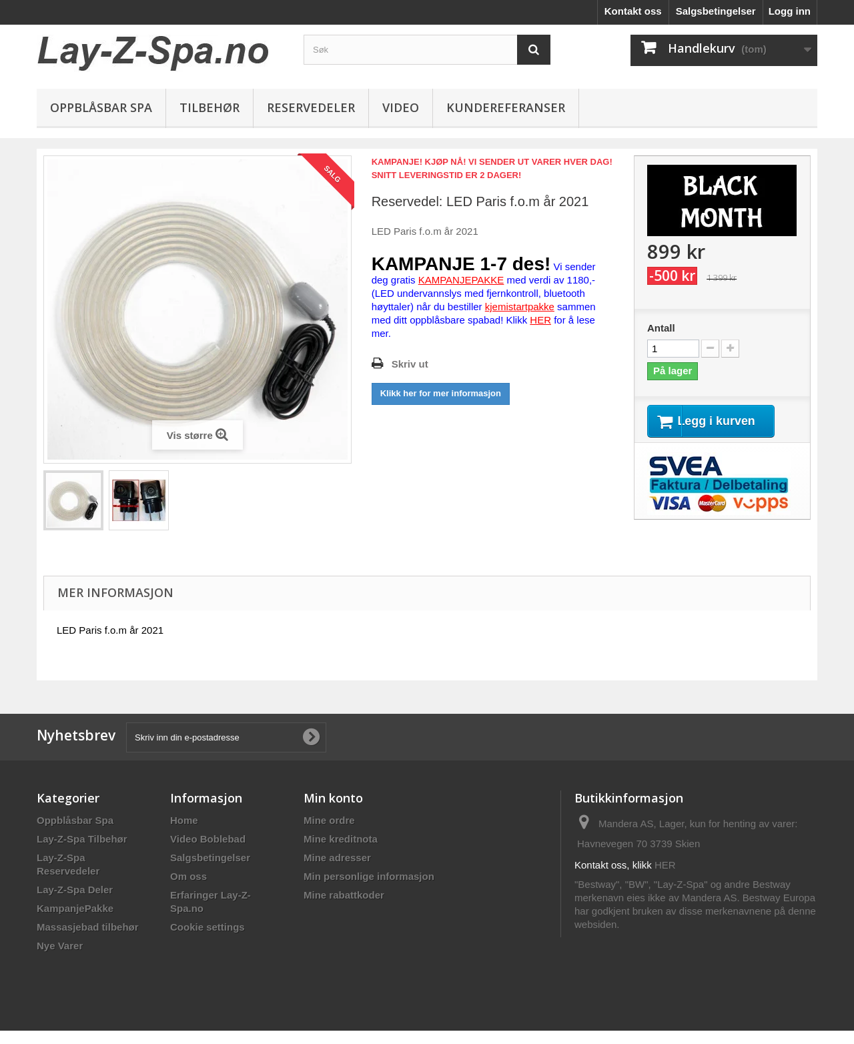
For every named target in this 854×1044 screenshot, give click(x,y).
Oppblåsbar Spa (101, 107)
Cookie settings (207, 927)
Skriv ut (410, 364)
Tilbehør (209, 107)
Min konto (333, 798)
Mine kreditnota (341, 839)
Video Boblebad (208, 839)
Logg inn (790, 11)
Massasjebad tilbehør (88, 927)
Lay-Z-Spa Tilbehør (82, 839)
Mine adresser (337, 857)
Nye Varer (60, 945)
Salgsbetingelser (716, 11)
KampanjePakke (75, 908)
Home (184, 820)
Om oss (188, 876)
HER (665, 865)
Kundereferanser (505, 107)
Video (400, 107)
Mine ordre (329, 820)
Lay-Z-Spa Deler (75, 889)
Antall (661, 328)
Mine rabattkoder (344, 895)
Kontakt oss (633, 11)
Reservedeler (311, 107)
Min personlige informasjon (369, 876)
